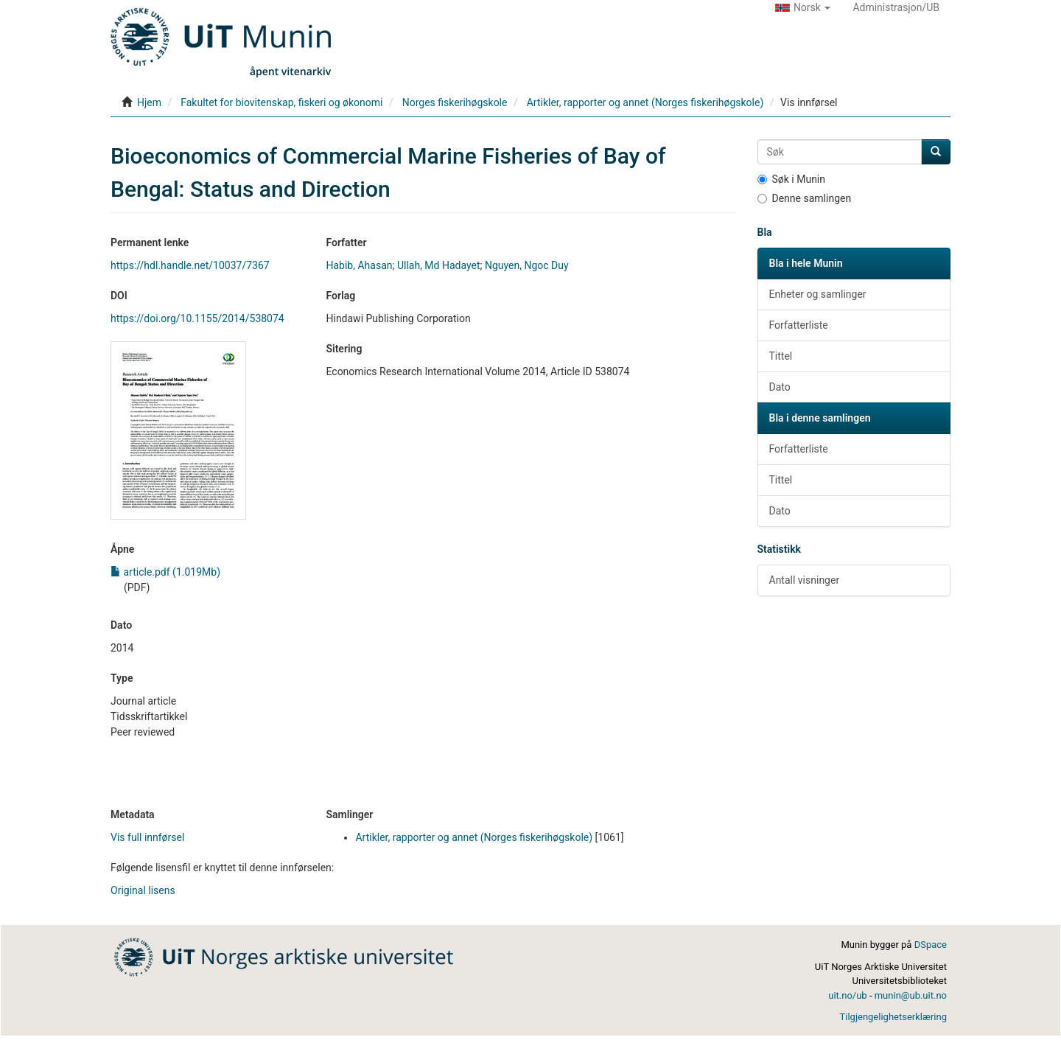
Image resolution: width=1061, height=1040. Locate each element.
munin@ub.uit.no (911, 995)
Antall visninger (804, 580)
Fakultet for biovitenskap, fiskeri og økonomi (281, 102)
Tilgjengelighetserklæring (893, 1016)
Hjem (149, 102)
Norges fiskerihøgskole (455, 102)
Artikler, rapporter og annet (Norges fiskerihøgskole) (645, 102)
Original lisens (143, 890)
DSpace (930, 944)
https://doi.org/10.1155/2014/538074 (197, 318)
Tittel (781, 356)
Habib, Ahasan (359, 265)
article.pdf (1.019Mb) (165, 572)
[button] (803, 7)
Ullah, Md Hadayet (438, 265)
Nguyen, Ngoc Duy (527, 265)
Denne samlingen (804, 198)
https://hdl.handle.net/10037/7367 (190, 265)
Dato (780, 387)
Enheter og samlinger (817, 294)
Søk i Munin (791, 179)
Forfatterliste (798, 325)
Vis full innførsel (147, 837)
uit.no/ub (847, 995)
